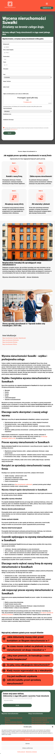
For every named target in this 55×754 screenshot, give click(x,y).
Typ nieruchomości (7, 108)
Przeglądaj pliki (27, 102)
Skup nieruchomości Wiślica (9, 344)
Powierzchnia (6, 56)
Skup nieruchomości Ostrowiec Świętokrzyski (14, 338)
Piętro (4, 62)
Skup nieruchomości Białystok (39, 720)
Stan (4, 74)
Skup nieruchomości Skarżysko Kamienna (42, 718)
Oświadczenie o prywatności (31, 751)
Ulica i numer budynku (8, 49)
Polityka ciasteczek (21, 751)
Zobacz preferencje (27, 748)
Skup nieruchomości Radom (39, 724)
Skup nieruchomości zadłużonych (23, 484)
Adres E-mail (6, 87)
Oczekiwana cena (7, 114)
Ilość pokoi (5, 68)
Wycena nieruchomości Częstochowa (14, 724)
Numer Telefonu (7, 81)
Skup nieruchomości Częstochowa (40, 722)
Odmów (27, 743)
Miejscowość (6, 44)
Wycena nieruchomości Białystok (13, 722)
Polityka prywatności (13, 129)
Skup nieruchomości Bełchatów (10, 340)
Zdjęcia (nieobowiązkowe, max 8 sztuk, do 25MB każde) (16, 93)
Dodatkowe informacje (8, 119)
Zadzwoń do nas (47, 8)
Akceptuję (27, 739)
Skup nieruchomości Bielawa (9, 342)
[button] (52, 727)
